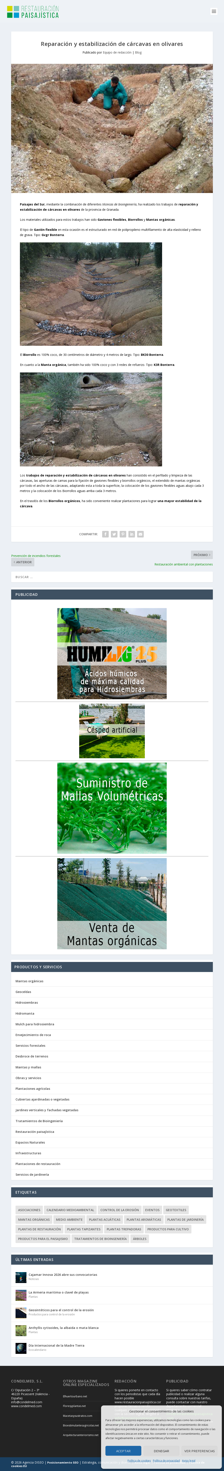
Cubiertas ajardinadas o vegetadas (42, 1099)
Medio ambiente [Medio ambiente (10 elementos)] (69, 1219)
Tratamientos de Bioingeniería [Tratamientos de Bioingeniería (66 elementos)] (100, 1239)
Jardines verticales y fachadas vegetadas (47, 1110)
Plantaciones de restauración (38, 1164)
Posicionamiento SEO (63, 1462)
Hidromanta (25, 1013)
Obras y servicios (28, 1078)
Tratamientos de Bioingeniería (39, 1121)
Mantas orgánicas (29, 981)
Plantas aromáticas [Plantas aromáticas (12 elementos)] (144, 1219)
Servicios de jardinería (32, 1174)
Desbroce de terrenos (32, 1056)
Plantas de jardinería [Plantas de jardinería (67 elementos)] (185, 1219)
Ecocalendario (37, 1350)
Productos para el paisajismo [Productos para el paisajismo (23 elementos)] (43, 1239)
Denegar (161, 1451)
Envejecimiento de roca (33, 1035)
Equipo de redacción (117, 52)
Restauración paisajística (35, 1132)
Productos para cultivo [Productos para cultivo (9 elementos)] (168, 1229)
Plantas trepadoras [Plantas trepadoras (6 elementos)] (124, 1229)
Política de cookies (139, 1460)
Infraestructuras (28, 1153)
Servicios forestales (30, 1045)
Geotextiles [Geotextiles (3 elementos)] (176, 1210)
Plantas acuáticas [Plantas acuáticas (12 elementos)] (104, 1219)
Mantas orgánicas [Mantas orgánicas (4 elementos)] (34, 1219)
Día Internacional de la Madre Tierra (56, 1345)
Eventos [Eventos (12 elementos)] (152, 1210)
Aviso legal (188, 1460)
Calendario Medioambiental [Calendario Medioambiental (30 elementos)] (70, 1210)
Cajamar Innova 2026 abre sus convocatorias (63, 1275)
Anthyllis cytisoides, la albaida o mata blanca (64, 1328)
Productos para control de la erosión (52, 1314)
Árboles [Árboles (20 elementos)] (139, 1239)
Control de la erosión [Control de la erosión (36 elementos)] (119, 1210)
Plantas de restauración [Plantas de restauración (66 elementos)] (39, 1229)
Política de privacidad (166, 1460)
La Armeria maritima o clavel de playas (59, 1292)
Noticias (34, 1279)
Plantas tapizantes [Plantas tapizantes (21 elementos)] (83, 1229)
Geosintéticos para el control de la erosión (61, 1310)
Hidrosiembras (27, 1002)
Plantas (33, 1297)
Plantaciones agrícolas (33, 1089)
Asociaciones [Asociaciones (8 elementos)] (29, 1210)
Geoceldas (23, 992)
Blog (138, 52)
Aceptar (123, 1451)
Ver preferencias (199, 1451)
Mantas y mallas (28, 1067)
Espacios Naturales (30, 1142)
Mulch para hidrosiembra (35, 1024)
